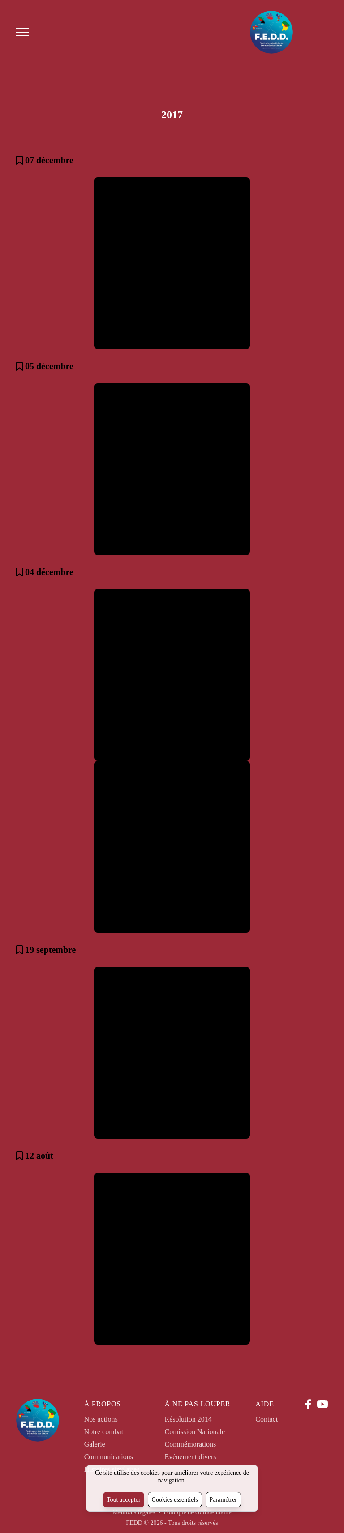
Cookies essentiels (175, 1499)
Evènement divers (190, 1456)
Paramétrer (223, 1499)
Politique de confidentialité (197, 1512)
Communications (108, 1456)
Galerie (94, 1444)
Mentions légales (134, 1512)
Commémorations (190, 1444)
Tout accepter (124, 1499)
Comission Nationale (194, 1431)
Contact (266, 1419)
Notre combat (104, 1431)
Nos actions (101, 1419)
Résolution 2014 (187, 1419)
